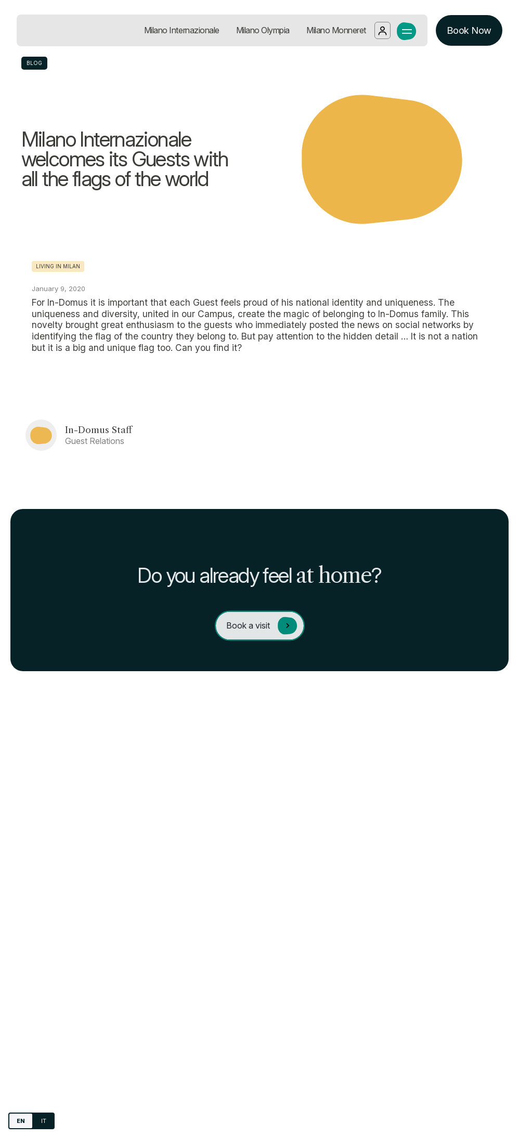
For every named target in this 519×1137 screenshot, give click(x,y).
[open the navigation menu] (407, 30)
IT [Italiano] (43, 1121)
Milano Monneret (336, 30)
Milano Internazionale (181, 30)
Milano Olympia (263, 30)
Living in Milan (58, 266)
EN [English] (21, 1121)
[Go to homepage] (70, 30)
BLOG (34, 63)
